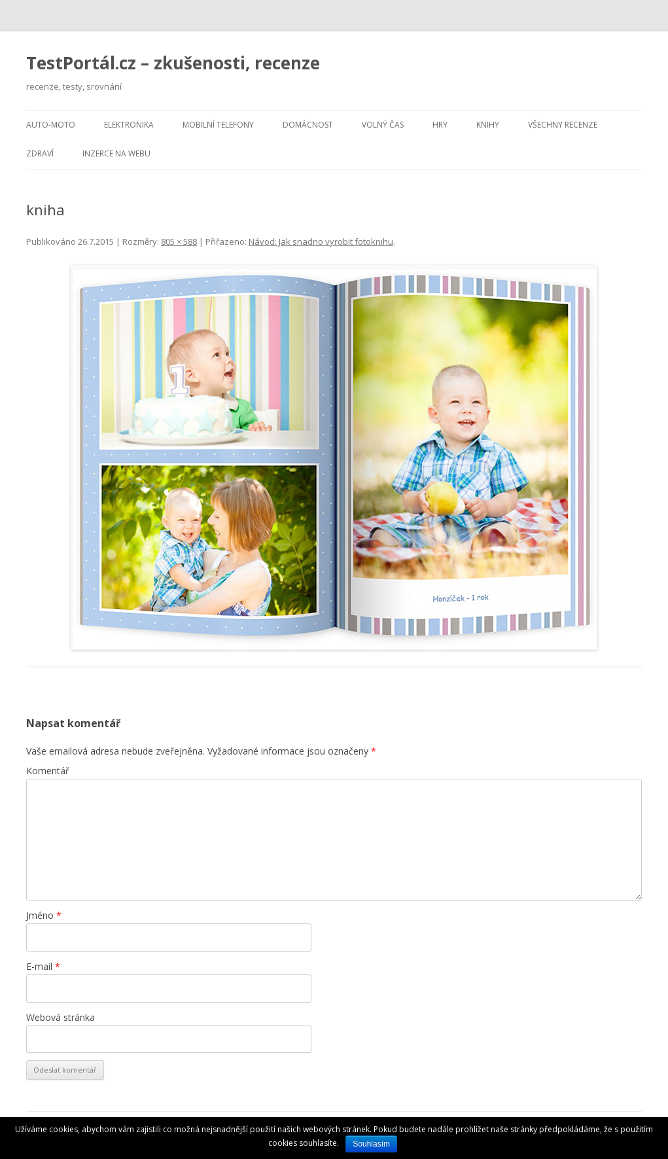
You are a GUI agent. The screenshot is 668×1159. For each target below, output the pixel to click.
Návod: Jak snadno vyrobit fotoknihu (321, 241)
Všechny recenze (562, 124)
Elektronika (129, 124)
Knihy (487, 124)
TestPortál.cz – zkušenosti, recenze (173, 63)
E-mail (43, 966)
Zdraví (40, 153)
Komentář (47, 770)
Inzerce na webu (116, 153)
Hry (440, 124)
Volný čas (383, 124)
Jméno (44, 915)
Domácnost (308, 124)
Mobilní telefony (218, 124)
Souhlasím (371, 1144)
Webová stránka (60, 1017)
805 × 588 (179, 241)
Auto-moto (50, 124)
